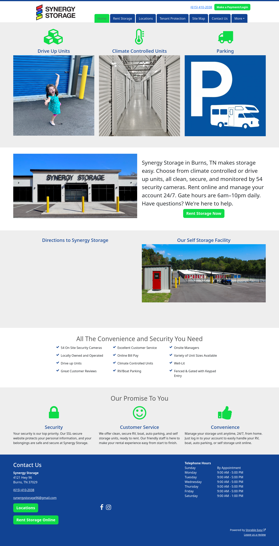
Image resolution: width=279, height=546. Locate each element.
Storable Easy (255, 530)
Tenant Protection (172, 18)
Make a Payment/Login (232, 7)
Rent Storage (122, 18)
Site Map (198, 18)
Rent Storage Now (203, 213)
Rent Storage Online (35, 519)
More (238, 18)
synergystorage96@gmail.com (35, 498)
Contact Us (220, 18)
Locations (146, 18)
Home (101, 18)
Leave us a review (254, 534)
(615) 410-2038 (201, 7)
